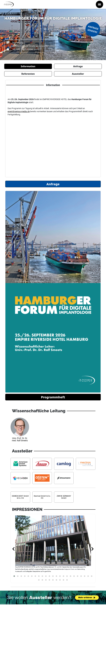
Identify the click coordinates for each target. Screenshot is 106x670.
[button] (14, 576)
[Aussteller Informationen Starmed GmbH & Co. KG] (42, 497)
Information (28, 66)
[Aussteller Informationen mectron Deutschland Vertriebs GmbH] (85, 464)
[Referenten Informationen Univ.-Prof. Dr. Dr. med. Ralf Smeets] (20, 431)
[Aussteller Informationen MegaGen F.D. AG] (20, 478)
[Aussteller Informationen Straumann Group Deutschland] (64, 478)
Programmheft (53, 397)
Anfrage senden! (93, 29)
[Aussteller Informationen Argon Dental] (42, 464)
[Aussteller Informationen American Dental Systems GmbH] (20, 464)
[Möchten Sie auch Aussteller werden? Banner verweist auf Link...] (53, 597)
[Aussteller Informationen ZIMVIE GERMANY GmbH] (64, 497)
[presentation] (13, 549)
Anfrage (78, 66)
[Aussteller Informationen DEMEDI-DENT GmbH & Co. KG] (20, 497)
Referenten (28, 73)
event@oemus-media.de (19, 111)
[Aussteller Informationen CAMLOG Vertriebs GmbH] (64, 464)
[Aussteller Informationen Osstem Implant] (42, 478)
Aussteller (78, 73)
